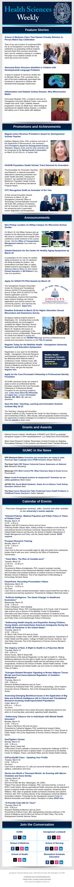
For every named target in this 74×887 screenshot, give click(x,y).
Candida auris (36, 559)
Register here (10, 370)
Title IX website (45, 340)
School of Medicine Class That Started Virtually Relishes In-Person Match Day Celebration (34, 38)
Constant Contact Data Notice (42, 879)
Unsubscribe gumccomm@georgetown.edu (37, 876)
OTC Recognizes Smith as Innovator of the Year (28, 190)
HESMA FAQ (32, 338)
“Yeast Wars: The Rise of (17, 559)
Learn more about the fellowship (23, 393)
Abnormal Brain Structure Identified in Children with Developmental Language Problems (30, 68)
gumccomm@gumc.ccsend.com (39, 882)
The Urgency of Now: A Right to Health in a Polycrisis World (34, 648)
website (15, 420)
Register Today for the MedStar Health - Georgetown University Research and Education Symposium (36, 346)
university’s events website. (40, 511)
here (15, 269)
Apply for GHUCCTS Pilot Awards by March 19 (27, 281)
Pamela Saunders (12, 271)
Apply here (26, 306)
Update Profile (27, 879)
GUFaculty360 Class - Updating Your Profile (26, 757)
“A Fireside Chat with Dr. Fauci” (20, 803)
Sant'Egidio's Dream (15, 739)
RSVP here (59, 798)
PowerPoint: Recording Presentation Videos (26, 582)
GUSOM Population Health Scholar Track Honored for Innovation (37, 165)
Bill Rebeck (28, 271)
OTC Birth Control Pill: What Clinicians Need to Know (37, 471)
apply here (12, 395)
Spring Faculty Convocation (34, 150)
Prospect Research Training (18, 541)
